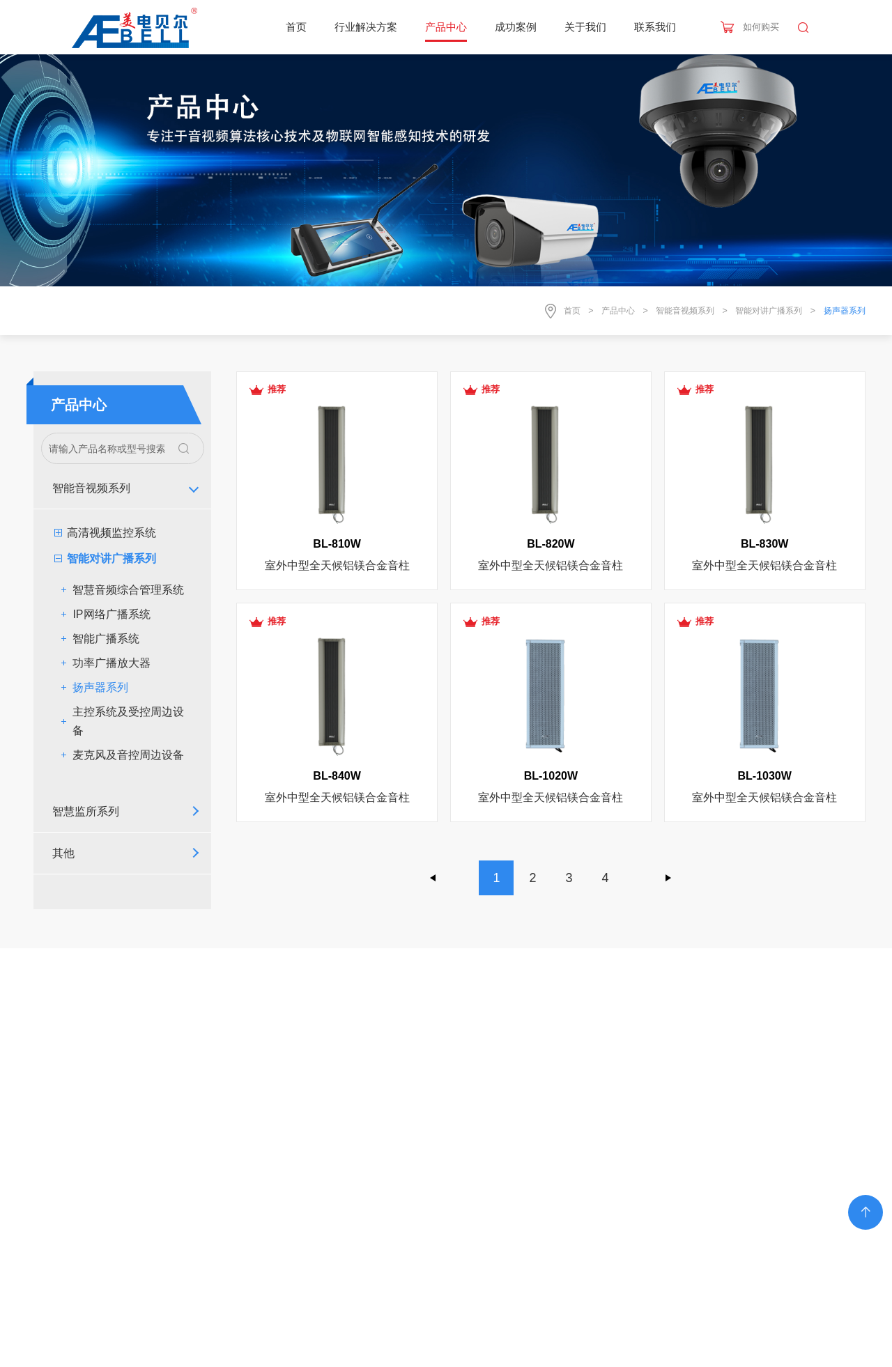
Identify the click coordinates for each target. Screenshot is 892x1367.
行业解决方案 (365, 27)
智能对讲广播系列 (768, 311)
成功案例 (516, 27)
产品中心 (446, 27)
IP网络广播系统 (111, 614)
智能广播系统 (105, 638)
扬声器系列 (100, 687)
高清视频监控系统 (111, 533)
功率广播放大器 (111, 663)
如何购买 (761, 27)
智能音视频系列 (685, 311)
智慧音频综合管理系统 (128, 590)
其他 (63, 853)
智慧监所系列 (85, 811)
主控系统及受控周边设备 (128, 721)
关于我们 (585, 27)
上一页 (433, 877)
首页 (296, 27)
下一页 (668, 877)
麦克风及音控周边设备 (128, 755)
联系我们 (655, 27)
